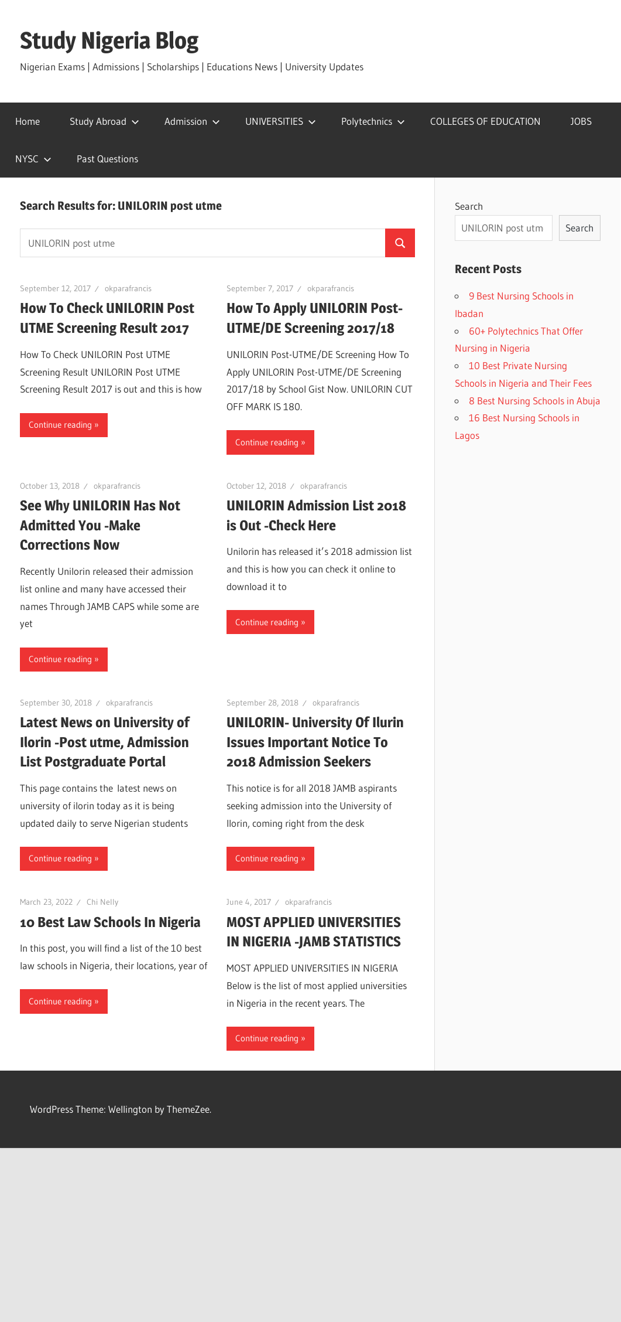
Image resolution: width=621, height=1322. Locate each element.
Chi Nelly (102, 902)
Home (27, 121)
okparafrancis (128, 288)
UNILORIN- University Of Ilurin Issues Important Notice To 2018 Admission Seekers (315, 742)
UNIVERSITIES (280, 121)
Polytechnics (373, 121)
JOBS (581, 121)
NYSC (33, 158)
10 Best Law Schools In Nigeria (110, 922)
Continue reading (60, 424)
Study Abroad (104, 121)
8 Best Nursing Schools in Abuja (535, 400)
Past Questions (107, 158)
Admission (192, 121)
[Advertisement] (310, 1235)
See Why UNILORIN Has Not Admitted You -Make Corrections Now (100, 525)
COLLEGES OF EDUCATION (485, 121)
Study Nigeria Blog (109, 40)
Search (469, 206)
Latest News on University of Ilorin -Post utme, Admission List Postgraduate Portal (105, 742)
